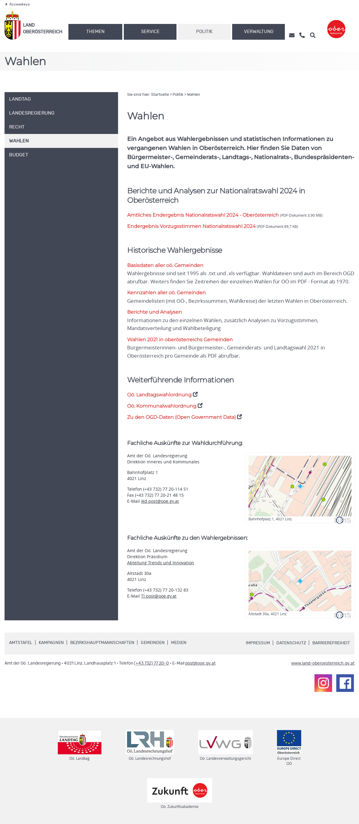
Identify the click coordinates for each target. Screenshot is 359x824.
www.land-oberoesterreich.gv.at (322, 663)
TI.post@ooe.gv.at (158, 596)
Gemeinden (153, 642)
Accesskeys (18, 4)
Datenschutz (291, 643)
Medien (178, 642)
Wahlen (193, 95)
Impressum (258, 643)
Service (150, 31)
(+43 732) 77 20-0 (151, 663)
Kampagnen (51, 642)
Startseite (160, 95)
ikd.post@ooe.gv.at (160, 500)
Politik (204, 31)
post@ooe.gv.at (200, 663)
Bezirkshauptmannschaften (102, 642)
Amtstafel (20, 642)
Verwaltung (258, 31)
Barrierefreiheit (331, 643)
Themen (95, 31)
